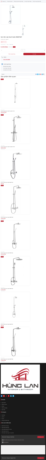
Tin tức (3, 418)
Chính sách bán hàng (5, 427)
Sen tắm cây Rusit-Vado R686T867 (7, 324)
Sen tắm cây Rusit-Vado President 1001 (8, 111)
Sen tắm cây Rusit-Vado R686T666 (7, 252)
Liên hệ (3, 416)
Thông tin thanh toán (5, 420)
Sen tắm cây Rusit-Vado (37, 1)
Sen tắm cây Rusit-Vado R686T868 (7, 359)
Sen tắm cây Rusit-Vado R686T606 (7, 182)
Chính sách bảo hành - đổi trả (7, 429)
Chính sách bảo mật (5, 431)
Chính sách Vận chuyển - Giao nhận (8, 432)
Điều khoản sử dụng (5, 425)
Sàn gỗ (3, 406)
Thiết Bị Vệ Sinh (9, 1)
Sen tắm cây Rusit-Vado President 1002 (8, 146)
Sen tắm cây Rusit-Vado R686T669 (7, 288)
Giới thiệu (3, 415)
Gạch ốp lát (4, 402)
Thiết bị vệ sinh (4, 404)
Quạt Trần (3, 409)
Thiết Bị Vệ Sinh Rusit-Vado (18, 1)
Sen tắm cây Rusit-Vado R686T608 (7, 217)
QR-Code (3, 41)
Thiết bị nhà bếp (4, 407)
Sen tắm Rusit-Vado (28, 1)
